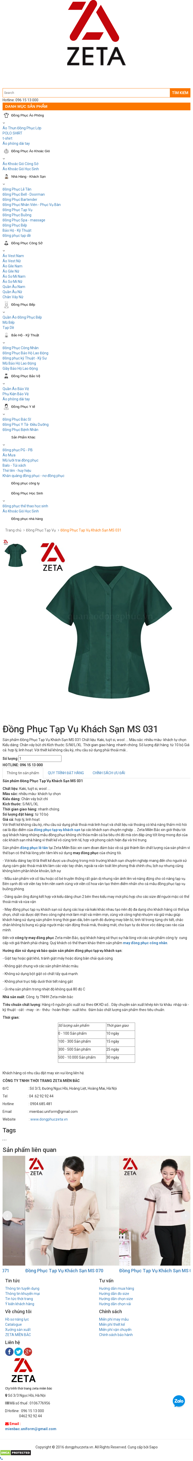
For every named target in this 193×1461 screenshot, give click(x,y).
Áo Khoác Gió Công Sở (20, 164)
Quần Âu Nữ (12, 292)
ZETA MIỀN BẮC (18, 1335)
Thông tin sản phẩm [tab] (23, 773)
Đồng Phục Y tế (23, 407)
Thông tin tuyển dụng (22, 1288)
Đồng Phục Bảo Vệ (25, 376)
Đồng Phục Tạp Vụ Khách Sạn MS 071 (41, 1270)
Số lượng (10, 758)
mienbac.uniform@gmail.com (30, 1429)
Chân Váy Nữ (13, 297)
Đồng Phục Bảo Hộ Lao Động (25, 353)
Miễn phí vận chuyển (115, 1330)
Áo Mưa (9, 455)
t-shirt (7, 138)
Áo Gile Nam (12, 266)
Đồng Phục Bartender (20, 199)
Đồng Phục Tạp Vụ (17, 210)
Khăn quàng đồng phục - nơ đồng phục (33, 476)
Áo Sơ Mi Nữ (12, 281)
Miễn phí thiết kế (112, 1324)
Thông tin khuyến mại (22, 1294)
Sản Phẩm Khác (23, 437)
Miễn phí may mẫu (114, 1319)
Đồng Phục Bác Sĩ (17, 419)
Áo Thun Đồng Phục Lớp (22, 128)
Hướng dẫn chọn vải (115, 1304)
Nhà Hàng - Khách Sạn (28, 176)
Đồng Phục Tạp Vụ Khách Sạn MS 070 (134, 1270)
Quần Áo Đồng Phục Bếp (22, 317)
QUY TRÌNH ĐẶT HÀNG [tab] (66, 773)
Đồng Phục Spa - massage (24, 220)
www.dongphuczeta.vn (49, 1119)
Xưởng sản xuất (18, 1330)
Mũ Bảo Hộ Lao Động (19, 363)
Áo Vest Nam (13, 256)
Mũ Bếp (9, 322)
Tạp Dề (8, 328)
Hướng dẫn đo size (114, 1294)
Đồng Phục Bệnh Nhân (20, 430)
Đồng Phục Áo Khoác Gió (30, 151)
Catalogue (13, 1324)
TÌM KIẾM (180, 93)
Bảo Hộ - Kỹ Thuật (17, 230)
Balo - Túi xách (14, 465)
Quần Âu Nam (14, 287)
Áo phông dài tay (16, 143)
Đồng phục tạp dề (17, 235)
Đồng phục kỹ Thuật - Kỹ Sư (25, 358)
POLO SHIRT (12, 133)
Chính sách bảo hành (116, 1335)
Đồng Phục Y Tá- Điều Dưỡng (26, 424)
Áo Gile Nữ (11, 271)
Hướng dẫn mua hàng (116, 1288)
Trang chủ (13, 530)
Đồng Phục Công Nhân (21, 348)
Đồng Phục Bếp (15, 225)
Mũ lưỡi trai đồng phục (20, 460)
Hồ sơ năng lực (17, 1319)
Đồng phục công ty (25, 483)
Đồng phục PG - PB (18, 450)
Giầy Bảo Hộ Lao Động (20, 368)
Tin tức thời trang (19, 1299)
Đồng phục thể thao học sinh (25, 506)
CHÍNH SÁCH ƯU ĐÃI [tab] (109, 773)
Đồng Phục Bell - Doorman (24, 194)
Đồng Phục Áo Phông (27, 115)
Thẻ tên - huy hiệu (17, 470)
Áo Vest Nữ (12, 261)
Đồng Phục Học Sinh (27, 493)
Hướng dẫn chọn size (116, 1299)
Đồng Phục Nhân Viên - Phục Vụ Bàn (32, 205)
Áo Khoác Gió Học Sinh (21, 169)
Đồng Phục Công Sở (26, 243)
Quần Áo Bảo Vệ (16, 389)
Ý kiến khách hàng (19, 1304)
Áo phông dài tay (16, 399)
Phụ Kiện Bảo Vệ (16, 394)
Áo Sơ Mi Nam (14, 276)
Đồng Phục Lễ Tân (17, 189)
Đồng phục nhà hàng (27, 519)
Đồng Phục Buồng (17, 215)
